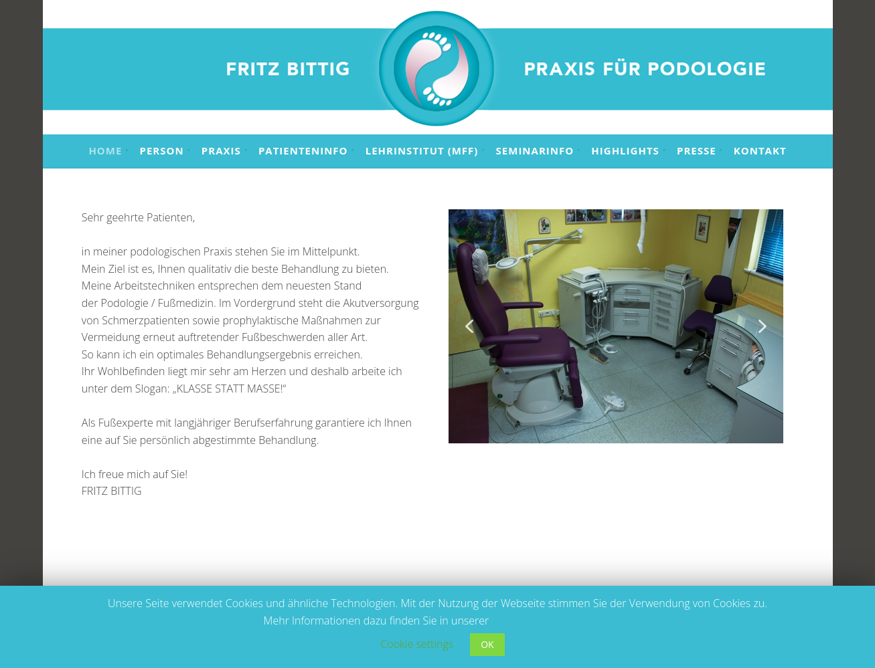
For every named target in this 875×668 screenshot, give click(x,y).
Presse (696, 150)
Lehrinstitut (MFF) (422, 150)
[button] (469, 326)
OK (487, 644)
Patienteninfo (303, 150)
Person (162, 150)
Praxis (221, 150)
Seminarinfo (535, 150)
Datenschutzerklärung (552, 620)
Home (105, 150)
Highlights (625, 150)
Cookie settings (416, 644)
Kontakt (760, 150)
